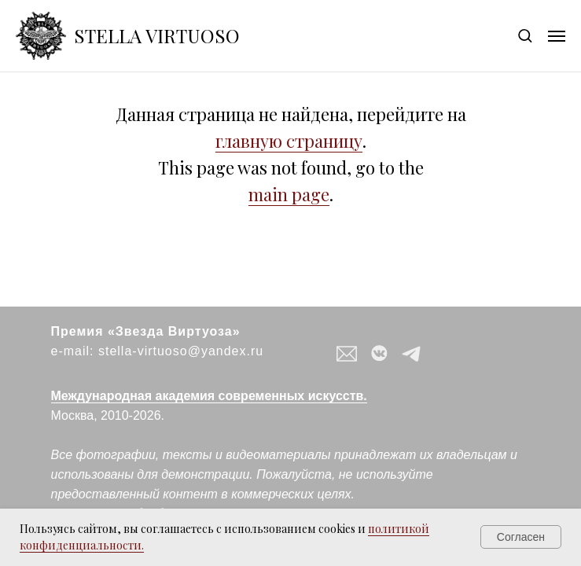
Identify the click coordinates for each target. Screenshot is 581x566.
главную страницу (288, 141)
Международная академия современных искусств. (209, 395)
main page (288, 194)
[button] (524, 35)
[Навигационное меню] (556, 36)
